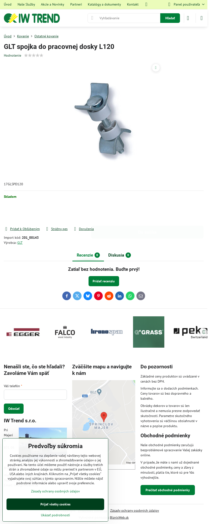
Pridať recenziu (104, 281)
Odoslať (13, 408)
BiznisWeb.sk (119, 517)
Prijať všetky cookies (55, 504)
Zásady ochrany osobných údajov (134, 510)
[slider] (33, 55)
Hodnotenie (12, 55)
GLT (20, 242)
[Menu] (201, 18)
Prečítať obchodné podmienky (168, 490)
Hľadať (170, 18)
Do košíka (147, 212)
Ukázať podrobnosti (55, 515)
